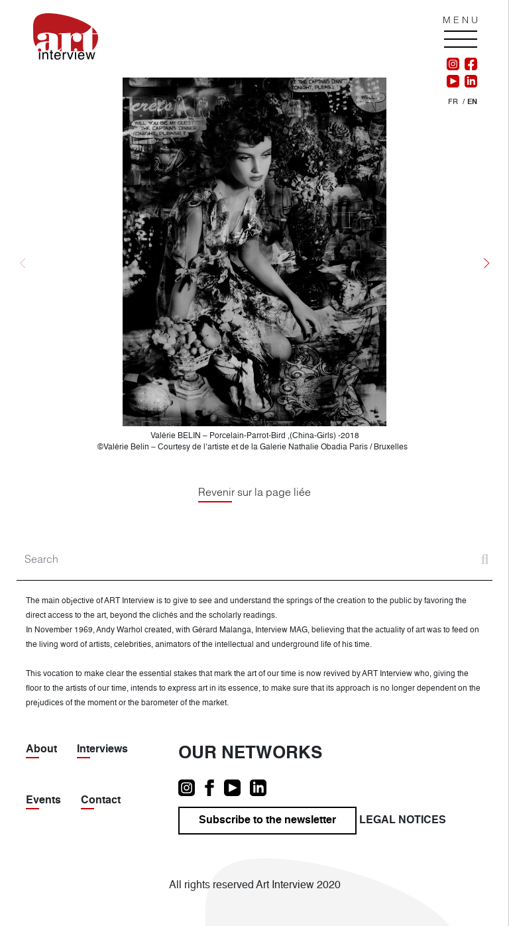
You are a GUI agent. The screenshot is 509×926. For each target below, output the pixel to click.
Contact (101, 800)
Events (43, 800)
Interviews (102, 749)
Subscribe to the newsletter (267, 820)
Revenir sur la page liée (254, 491)
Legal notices (402, 820)
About (41, 749)
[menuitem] (453, 102)
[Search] (254, 559)
